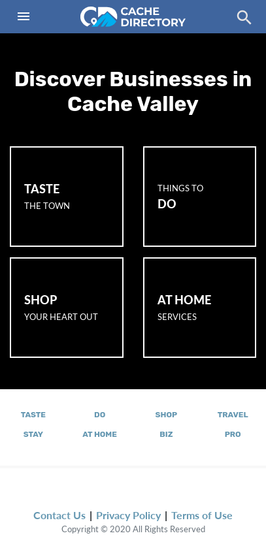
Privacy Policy (128, 515)
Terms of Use (202, 515)
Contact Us (59, 515)
